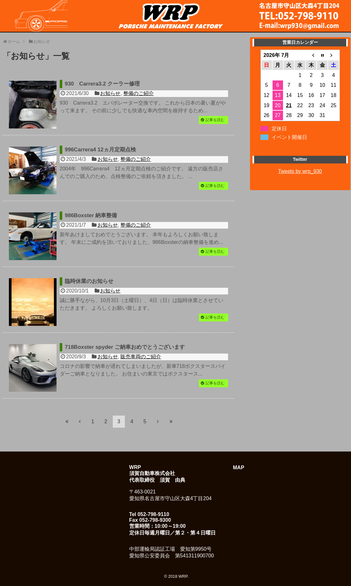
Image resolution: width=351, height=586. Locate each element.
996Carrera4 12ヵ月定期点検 (100, 150)
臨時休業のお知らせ (89, 281)
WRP (183, 576)
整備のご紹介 (138, 93)
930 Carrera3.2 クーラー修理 (102, 84)
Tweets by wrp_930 (300, 171)
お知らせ (110, 93)
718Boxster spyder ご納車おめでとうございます (125, 347)
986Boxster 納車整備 (91, 215)
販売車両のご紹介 (140, 356)
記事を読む (215, 120)
